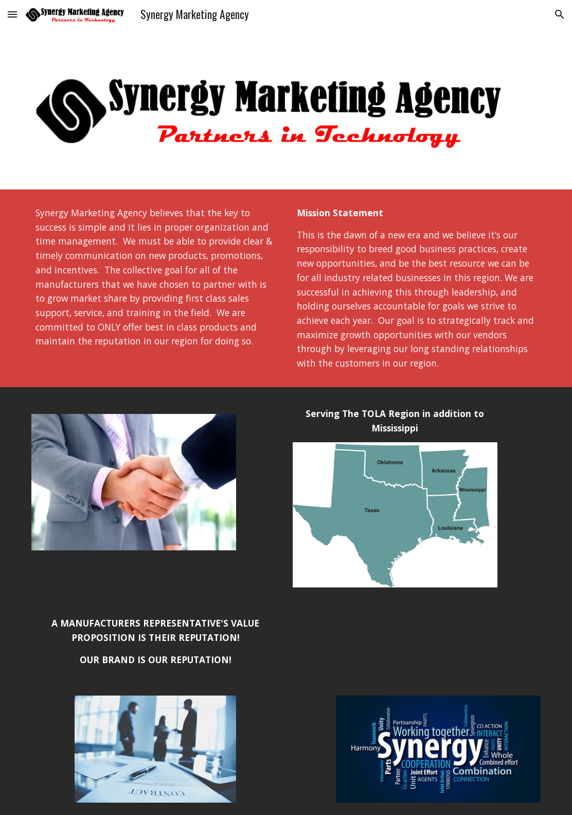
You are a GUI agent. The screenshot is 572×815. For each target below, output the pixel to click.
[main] (155, 277)
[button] (12, 14)
